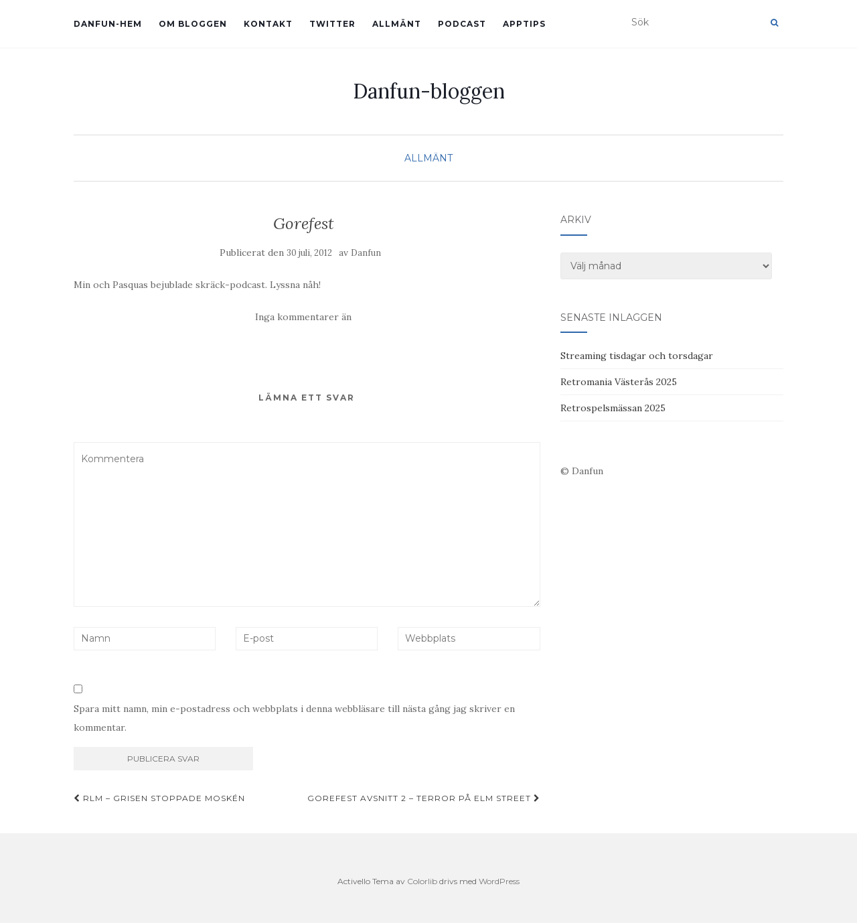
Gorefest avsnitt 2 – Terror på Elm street (423, 798)
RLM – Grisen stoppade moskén (159, 798)
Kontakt (268, 24)
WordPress (499, 881)
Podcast (462, 24)
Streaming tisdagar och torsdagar (636, 356)
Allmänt (396, 24)
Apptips (524, 24)
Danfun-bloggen (429, 91)
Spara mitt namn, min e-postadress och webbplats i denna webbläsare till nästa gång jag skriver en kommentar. (294, 718)
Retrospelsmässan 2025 (613, 408)
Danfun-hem (108, 24)
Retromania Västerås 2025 (618, 382)
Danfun (366, 253)
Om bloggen (193, 24)
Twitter (332, 24)
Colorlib (422, 881)
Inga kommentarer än (303, 317)
